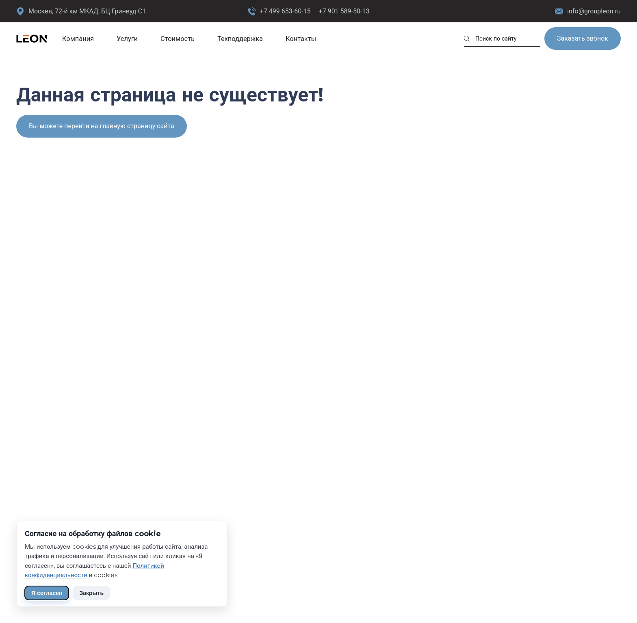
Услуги (127, 38)
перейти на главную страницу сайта (119, 126)
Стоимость (177, 38)
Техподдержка (240, 38)
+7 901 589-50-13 (344, 11)
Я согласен (46, 593)
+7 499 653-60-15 (285, 11)
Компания (78, 38)
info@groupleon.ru (588, 11)
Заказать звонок (582, 38)
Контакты (301, 38)
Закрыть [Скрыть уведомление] (91, 593)
